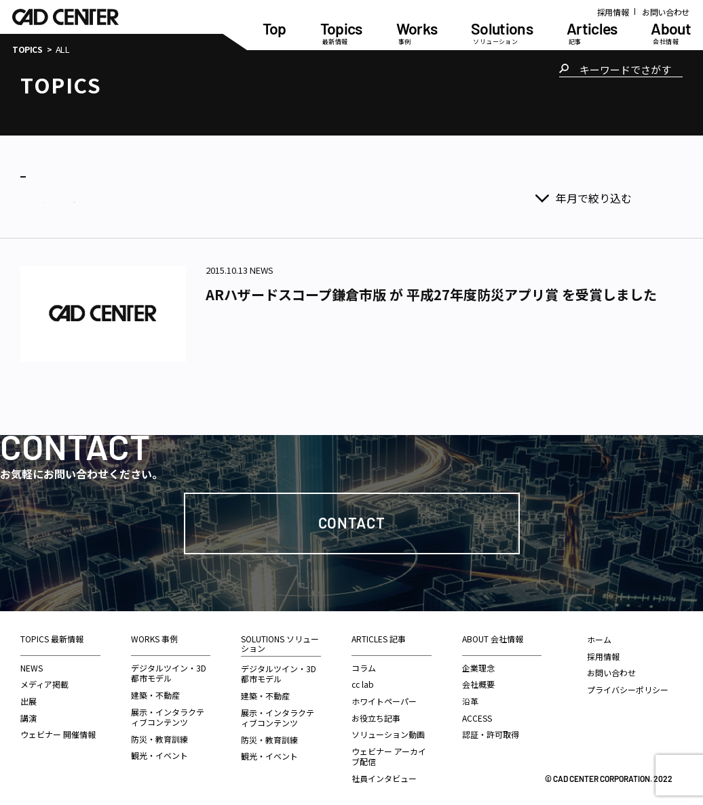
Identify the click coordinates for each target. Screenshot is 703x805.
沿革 (470, 696)
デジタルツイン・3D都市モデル (168, 668)
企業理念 (478, 663)
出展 (28, 696)
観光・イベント (159, 750)
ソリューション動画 (388, 729)
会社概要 (478, 679)
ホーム (599, 634)
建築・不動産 (155, 690)
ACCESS (477, 713)
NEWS (31, 663)
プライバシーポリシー (627, 684)
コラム (364, 663)
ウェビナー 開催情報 (58, 729)
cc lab (363, 679)
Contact (351, 518)
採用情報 (613, 12)
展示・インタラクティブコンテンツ (167, 712)
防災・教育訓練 (159, 734)
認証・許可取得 (490, 729)
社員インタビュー (384, 773)
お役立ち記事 (376, 713)
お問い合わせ (665, 12)
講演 (28, 713)
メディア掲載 (44, 679)
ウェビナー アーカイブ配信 (389, 752)
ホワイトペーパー (384, 696)
